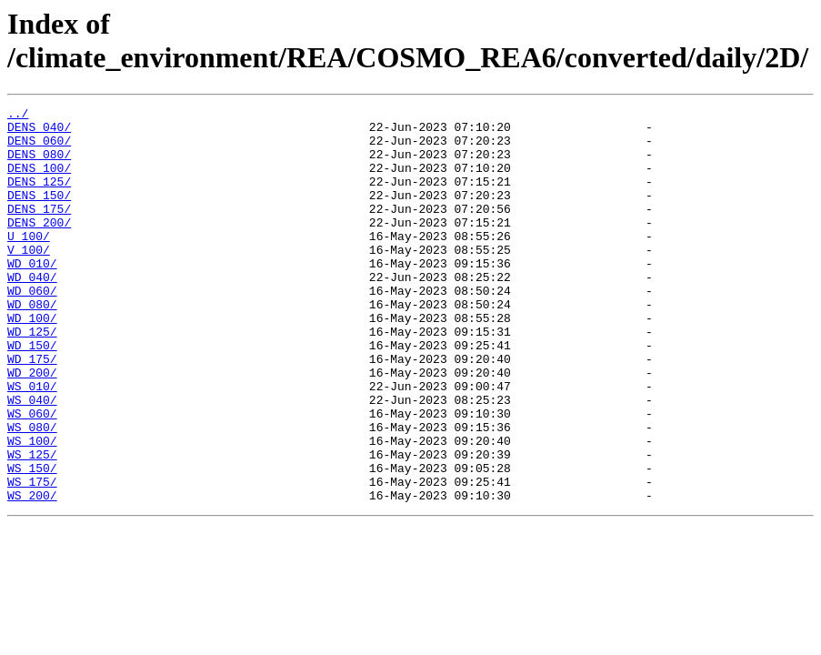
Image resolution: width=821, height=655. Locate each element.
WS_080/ (32, 492)
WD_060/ (32, 328)
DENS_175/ (39, 230)
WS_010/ (32, 443)
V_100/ (28, 279)
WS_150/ (32, 541)
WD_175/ (32, 410)
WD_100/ (32, 361)
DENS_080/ (39, 164)
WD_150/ (32, 394)
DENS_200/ (39, 246)
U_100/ (28, 263)
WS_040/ (32, 459)
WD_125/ (32, 377)
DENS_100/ (39, 181)
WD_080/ (32, 345)
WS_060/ (32, 476)
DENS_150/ (39, 214)
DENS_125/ (39, 197)
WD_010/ (32, 295)
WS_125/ (32, 525)
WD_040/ (32, 312)
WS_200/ (32, 574)
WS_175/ (32, 557)
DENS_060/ (39, 148)
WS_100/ (32, 508)
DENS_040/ (39, 132)
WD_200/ (32, 426)
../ (17, 115)
